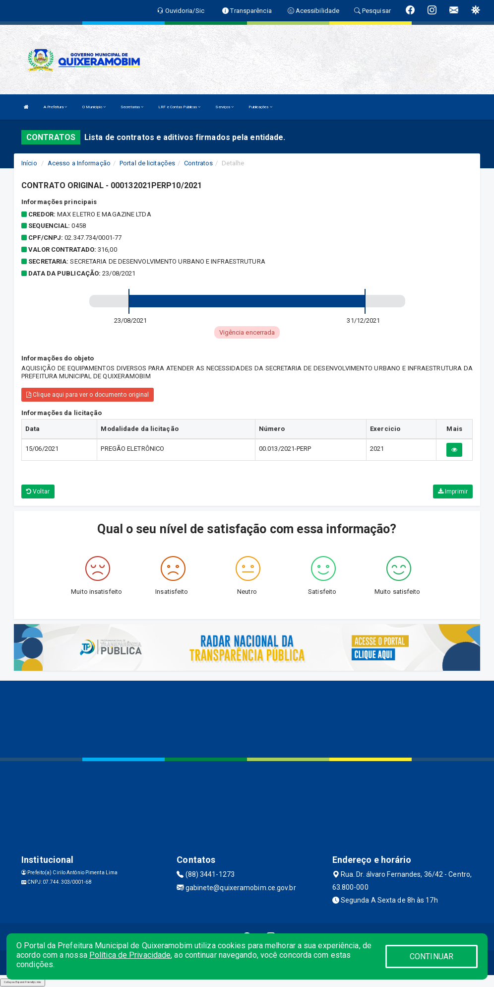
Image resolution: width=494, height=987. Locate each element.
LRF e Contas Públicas (179, 107)
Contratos (198, 163)
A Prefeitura (55, 107)
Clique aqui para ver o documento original (87, 394)
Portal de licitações (147, 163)
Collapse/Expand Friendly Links (22, 982)
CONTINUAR (431, 956)
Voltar (38, 491)
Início (29, 163)
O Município (94, 107)
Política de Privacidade (130, 955)
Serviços (224, 107)
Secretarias (132, 107)
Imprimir (453, 491)
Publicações (260, 107)
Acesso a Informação (79, 163)
